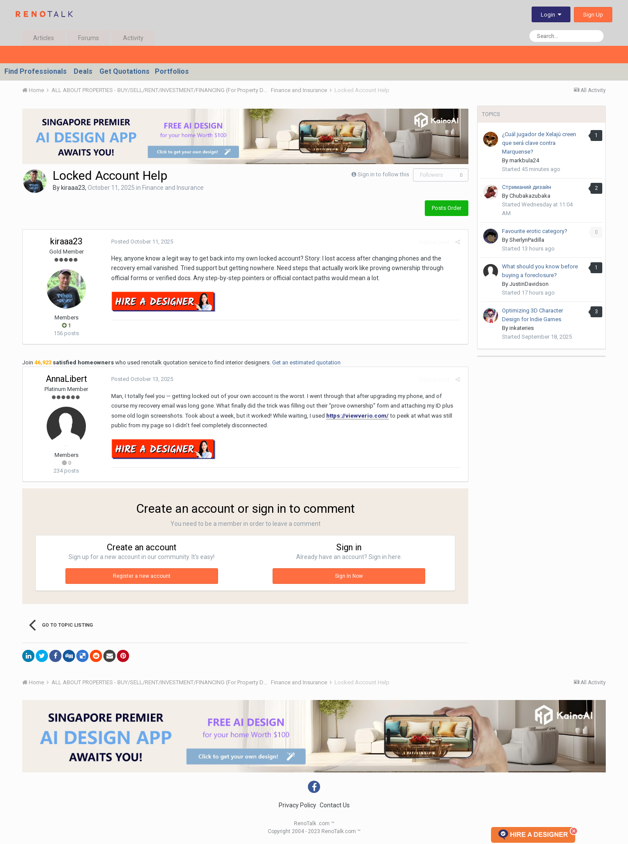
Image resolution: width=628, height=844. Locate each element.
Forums (88, 37)
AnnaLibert (66, 379)
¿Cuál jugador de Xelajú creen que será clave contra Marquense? (539, 143)
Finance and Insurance (173, 187)
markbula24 (524, 160)
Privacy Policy (297, 805)
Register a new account (142, 576)
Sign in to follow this (383, 174)
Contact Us (335, 805)
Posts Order (446, 208)
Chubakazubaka (529, 195)
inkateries (521, 328)
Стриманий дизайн (526, 187)
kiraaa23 (73, 187)
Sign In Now (349, 576)
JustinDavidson (529, 284)
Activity (133, 37)
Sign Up (593, 14)
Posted (141, 241)
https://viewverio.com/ (331, 415)
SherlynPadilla (526, 240)
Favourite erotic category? (534, 231)
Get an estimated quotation (306, 362)
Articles (43, 37)
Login (551, 14)
